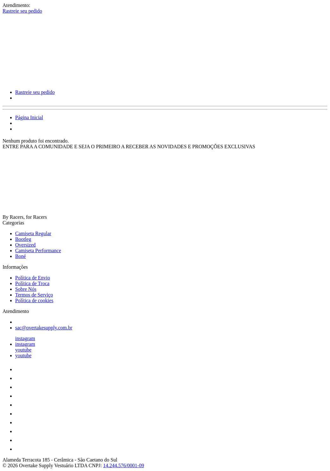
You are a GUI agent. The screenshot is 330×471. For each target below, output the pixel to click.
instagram (25, 338)
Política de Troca (32, 283)
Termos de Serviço (34, 294)
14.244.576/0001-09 (123, 465)
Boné (20, 256)
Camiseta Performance (38, 250)
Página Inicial (29, 117)
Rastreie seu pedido (22, 11)
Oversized (25, 245)
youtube (23, 349)
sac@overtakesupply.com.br (43, 327)
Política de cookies (34, 300)
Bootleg (23, 239)
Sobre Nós (25, 289)
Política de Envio (32, 277)
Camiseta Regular (33, 233)
